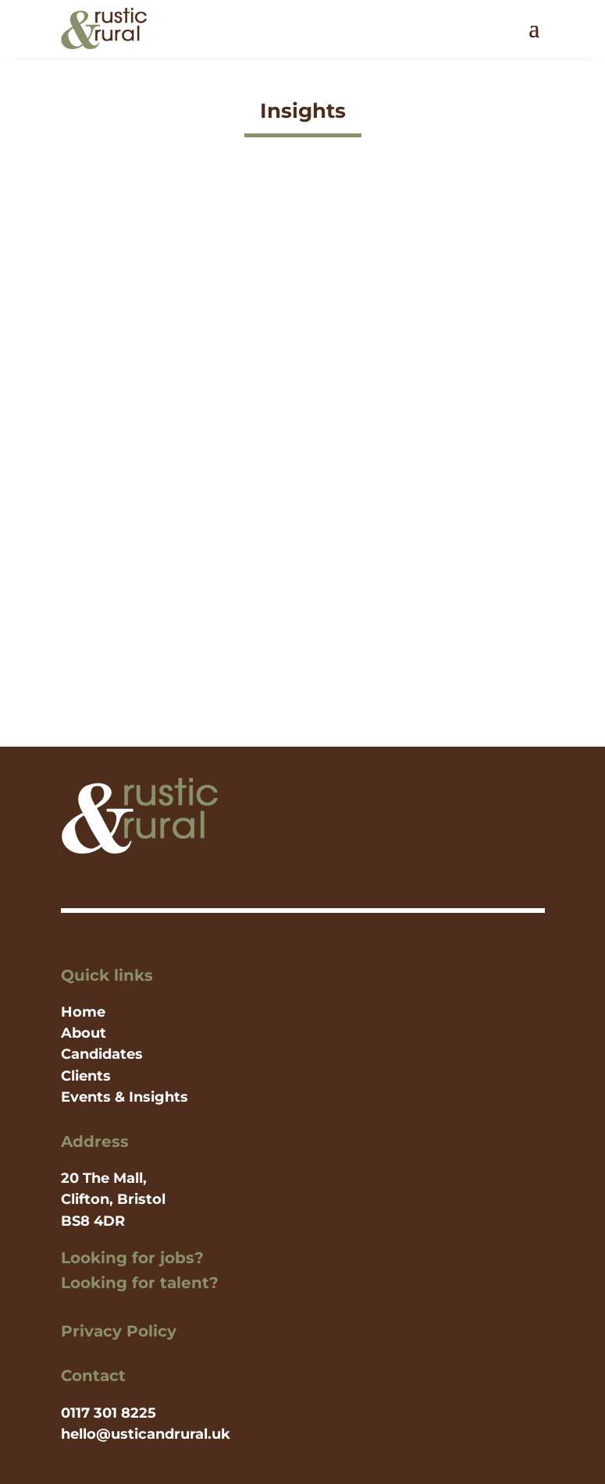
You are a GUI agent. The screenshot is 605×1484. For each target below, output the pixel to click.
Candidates (102, 1054)
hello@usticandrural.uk (145, 1434)
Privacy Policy (118, 1331)
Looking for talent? (140, 1282)
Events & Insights (124, 1097)
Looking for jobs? (132, 1257)
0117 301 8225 (108, 1413)
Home (83, 1012)
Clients (86, 1076)
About (83, 1033)
